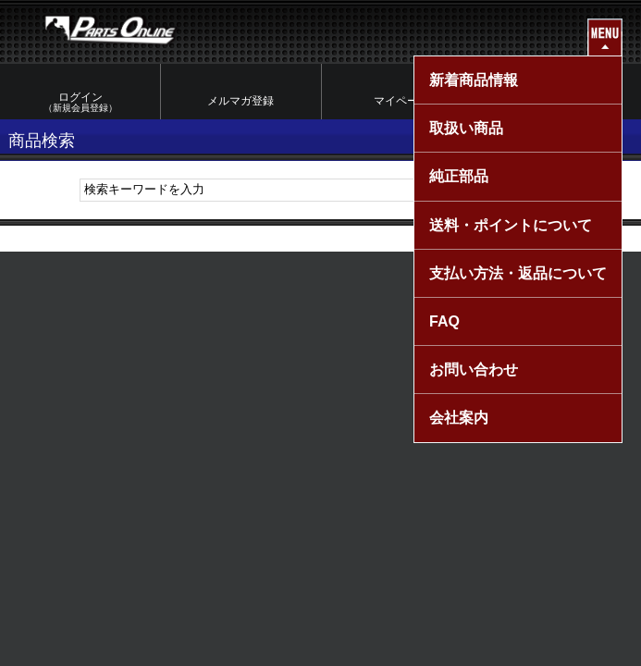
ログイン (80, 102)
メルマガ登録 (240, 100)
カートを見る (561, 100)
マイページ (401, 100)
